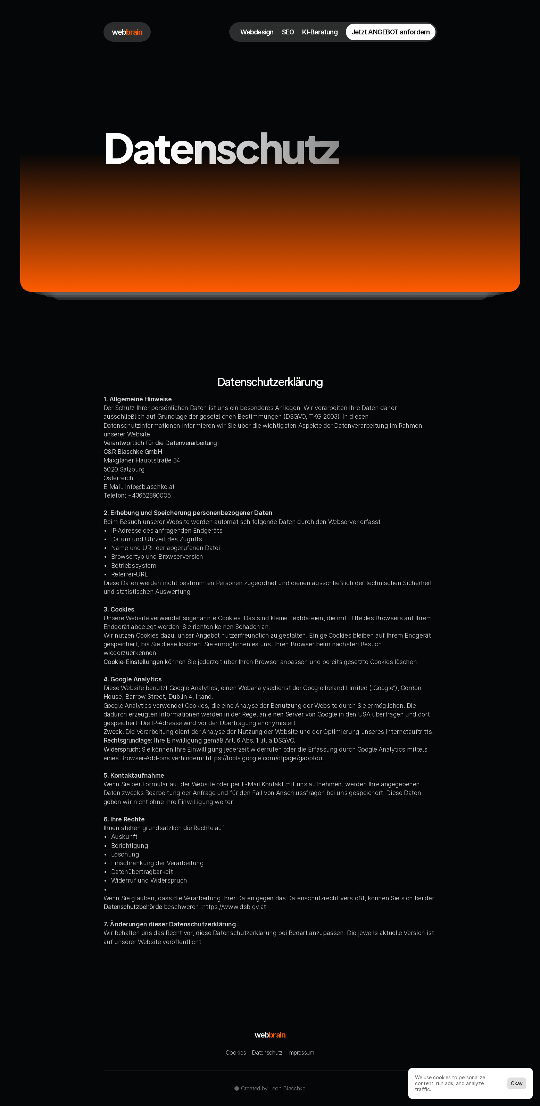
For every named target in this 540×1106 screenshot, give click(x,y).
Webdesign (256, 32)
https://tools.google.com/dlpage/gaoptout (265, 758)
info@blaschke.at (150, 486)
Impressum (301, 1052)
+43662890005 (149, 495)
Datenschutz (267, 1052)
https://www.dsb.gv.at (234, 906)
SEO (288, 32)
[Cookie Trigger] (236, 1052)
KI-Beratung (320, 32)
